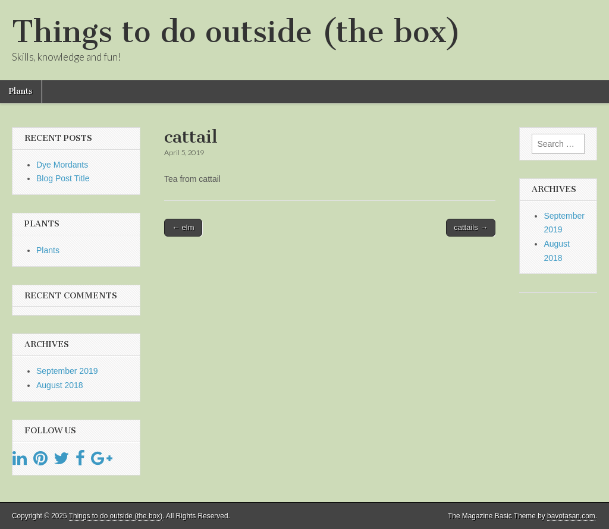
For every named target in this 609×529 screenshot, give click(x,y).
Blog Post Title (63, 178)
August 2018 (59, 385)
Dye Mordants (62, 164)
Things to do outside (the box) (236, 32)
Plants (21, 91)
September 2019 (67, 371)
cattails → (471, 227)
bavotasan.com (571, 516)
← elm (183, 227)
